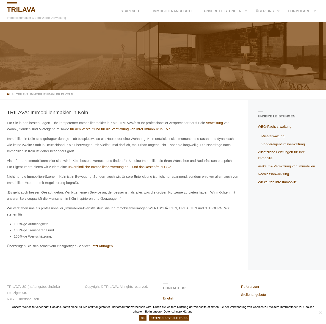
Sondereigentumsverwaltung (283, 144)
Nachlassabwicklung (273, 174)
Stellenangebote (253, 294)
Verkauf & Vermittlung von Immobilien (286, 166)
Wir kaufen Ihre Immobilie (277, 182)
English (168, 298)
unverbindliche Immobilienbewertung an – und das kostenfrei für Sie (119, 167)
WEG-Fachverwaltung (275, 126)
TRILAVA (21, 9)
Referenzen (250, 286)
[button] (242, 11)
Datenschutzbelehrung (169, 317)
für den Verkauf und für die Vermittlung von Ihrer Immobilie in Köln (120, 129)
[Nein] (320, 312)
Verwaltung (214, 123)
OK (143, 317)
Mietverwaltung (273, 136)
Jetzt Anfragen (102, 246)
